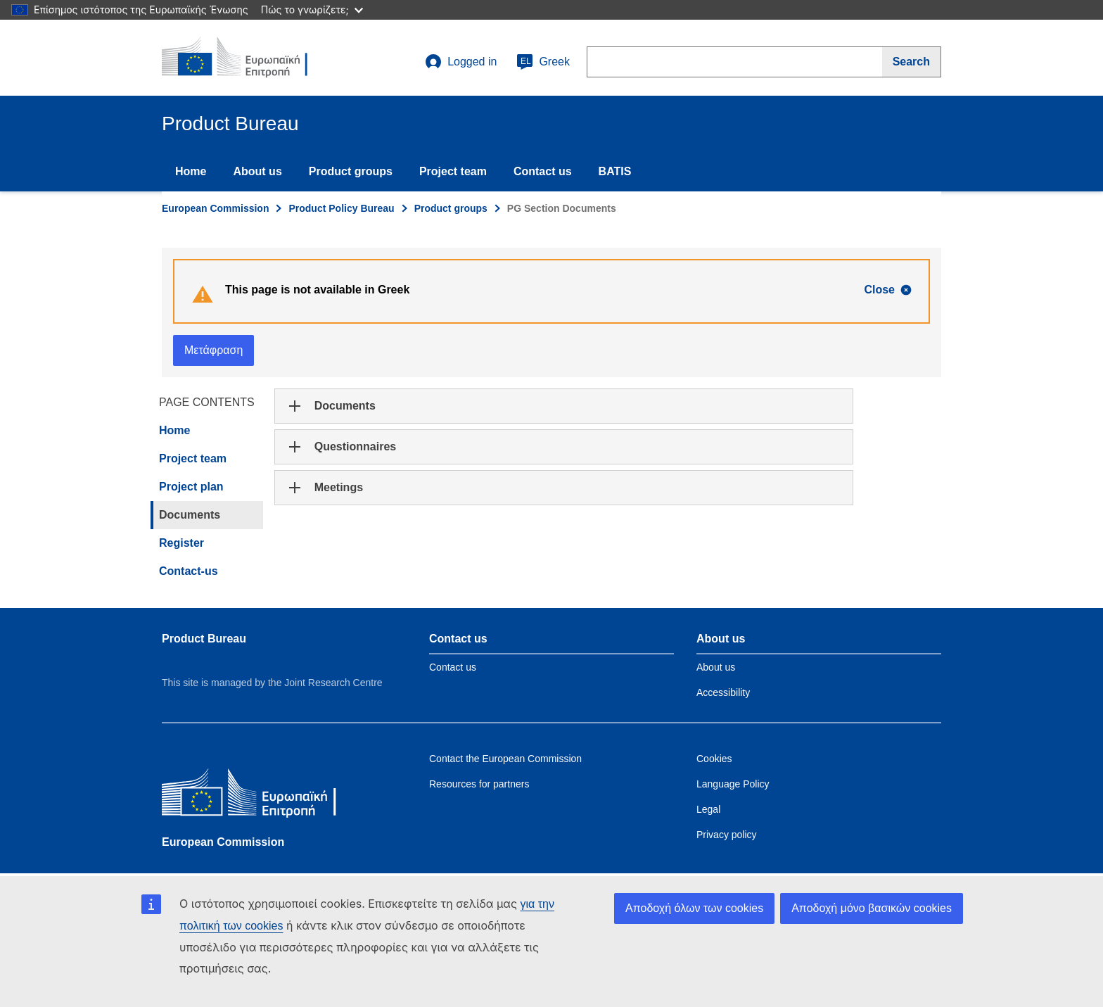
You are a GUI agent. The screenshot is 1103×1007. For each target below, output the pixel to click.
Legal (708, 809)
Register (181, 543)
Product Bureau (204, 639)
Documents (189, 515)
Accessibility (723, 692)
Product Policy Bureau (341, 208)
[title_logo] (247, 58)
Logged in (461, 61)
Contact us (543, 171)
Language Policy (733, 784)
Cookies (714, 758)
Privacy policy (726, 834)
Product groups (351, 171)
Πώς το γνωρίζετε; (312, 9)
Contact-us (188, 571)
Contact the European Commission (505, 758)
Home (190, 171)
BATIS (615, 171)
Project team (453, 171)
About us (257, 171)
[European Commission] (264, 795)
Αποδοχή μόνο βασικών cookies (871, 908)
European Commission (215, 208)
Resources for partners (479, 784)
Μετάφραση (213, 350)
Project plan (191, 487)
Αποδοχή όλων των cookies (694, 908)
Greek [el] (543, 61)
